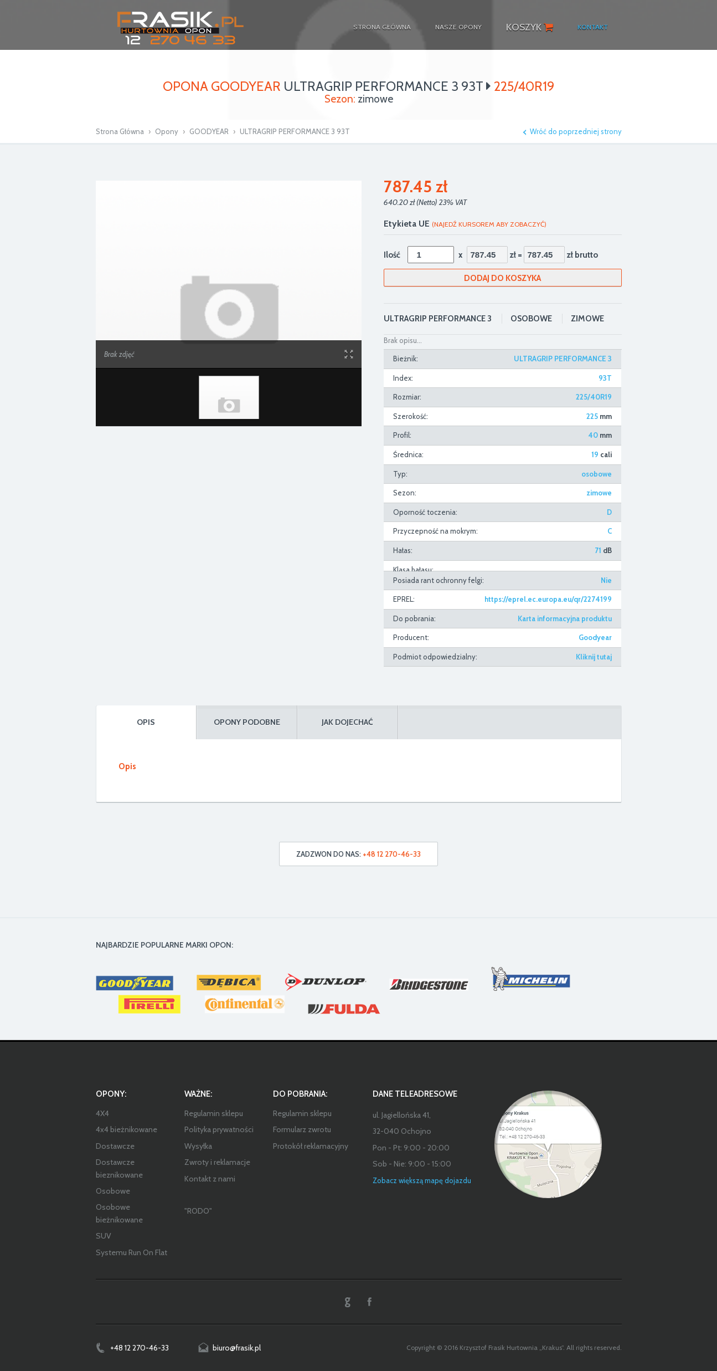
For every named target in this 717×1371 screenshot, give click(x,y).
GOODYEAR (209, 131)
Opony (166, 131)
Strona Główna (120, 131)
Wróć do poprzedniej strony (576, 131)
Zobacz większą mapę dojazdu (422, 1180)
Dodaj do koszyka (502, 278)
